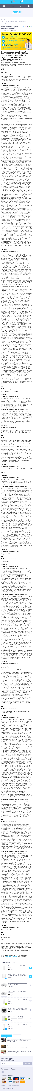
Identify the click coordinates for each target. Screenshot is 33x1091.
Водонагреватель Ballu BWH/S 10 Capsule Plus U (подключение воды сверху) (17, 976)
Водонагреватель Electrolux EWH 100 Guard (17, 1000)
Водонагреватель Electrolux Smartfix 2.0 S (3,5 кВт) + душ (17, 983)
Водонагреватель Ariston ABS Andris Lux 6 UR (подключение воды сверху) (17, 1008)
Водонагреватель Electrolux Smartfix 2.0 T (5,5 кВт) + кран (17, 992)
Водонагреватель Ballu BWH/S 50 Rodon (16, 966)
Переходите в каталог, (11, 956)
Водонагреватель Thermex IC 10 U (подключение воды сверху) (17, 1017)
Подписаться (27, 1063)
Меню (12, 6)
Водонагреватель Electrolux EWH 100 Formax (17, 1025)
